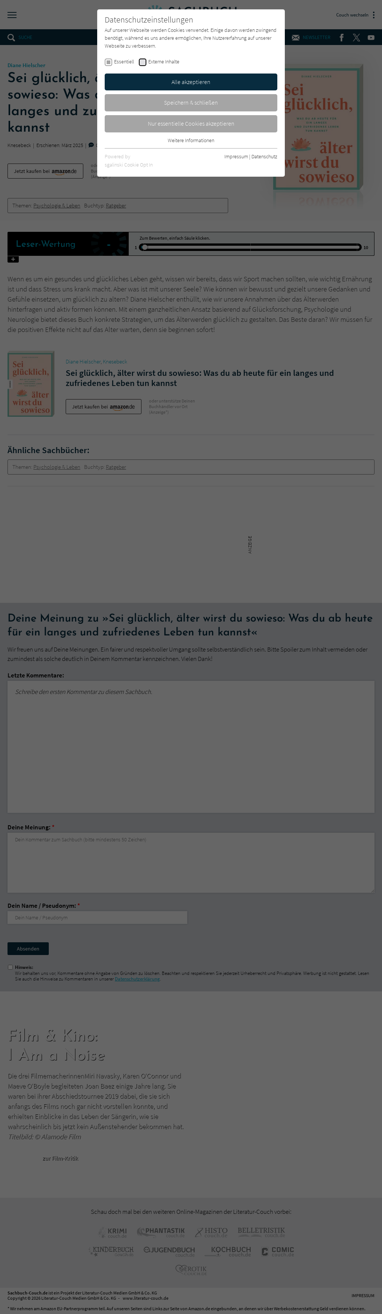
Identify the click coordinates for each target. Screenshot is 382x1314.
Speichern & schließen (191, 102)
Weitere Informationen (191, 140)
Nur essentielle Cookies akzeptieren (191, 123)
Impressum (236, 156)
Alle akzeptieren (191, 82)
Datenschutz (264, 156)
